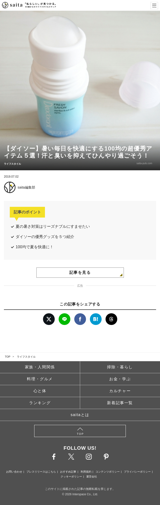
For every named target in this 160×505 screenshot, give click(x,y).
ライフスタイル (26, 356)
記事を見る (80, 272)
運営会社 (91, 476)
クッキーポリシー (71, 476)
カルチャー (120, 391)
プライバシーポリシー (137, 471)
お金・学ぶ (120, 379)
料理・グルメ (40, 379)
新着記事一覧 (120, 403)
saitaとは (80, 415)
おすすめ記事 (68, 471)
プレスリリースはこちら (41, 471)
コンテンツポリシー (108, 471)
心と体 (39, 391)
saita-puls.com (144, 163)
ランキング (40, 403)
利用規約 (86, 471)
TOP (7, 356)
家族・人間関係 (40, 367)
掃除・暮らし (120, 367)
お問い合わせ (14, 471)
